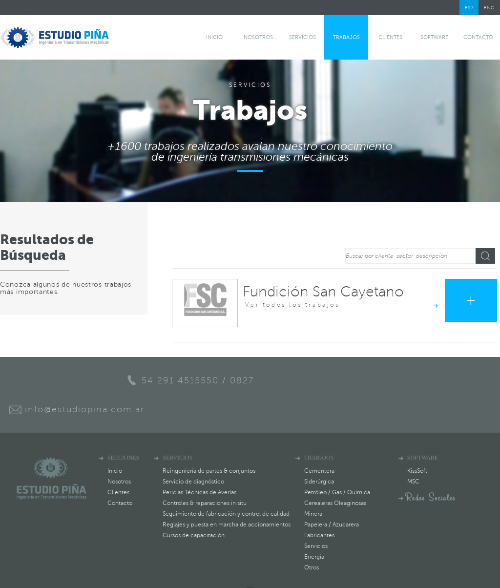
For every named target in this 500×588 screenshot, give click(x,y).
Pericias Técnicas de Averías (199, 462)
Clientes (390, 37)
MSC (414, 451)
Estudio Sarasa (471, 576)
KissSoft (418, 441)
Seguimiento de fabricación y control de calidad (226, 484)
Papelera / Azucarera (331, 494)
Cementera (319, 441)
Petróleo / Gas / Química (337, 462)
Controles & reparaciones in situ (205, 473)
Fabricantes (319, 505)
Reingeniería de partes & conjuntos (209, 441)
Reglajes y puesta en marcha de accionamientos (227, 494)
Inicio (214, 37)
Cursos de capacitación (194, 505)
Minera (313, 484)
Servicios (302, 37)
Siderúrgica (319, 451)
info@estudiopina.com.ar (335, 380)
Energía (314, 527)
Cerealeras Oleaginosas (335, 473)
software (434, 37)
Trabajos (346, 37)
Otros (311, 537)
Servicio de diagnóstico (193, 451)
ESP (469, 7)
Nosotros (258, 37)
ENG (489, 7)
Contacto (478, 37)
